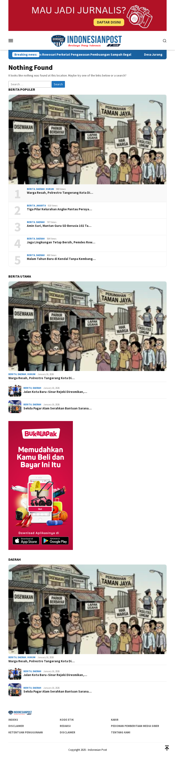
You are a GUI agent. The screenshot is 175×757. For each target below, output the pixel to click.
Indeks (13, 720)
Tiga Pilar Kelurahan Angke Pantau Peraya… (59, 209)
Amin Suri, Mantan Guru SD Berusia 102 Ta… (59, 226)
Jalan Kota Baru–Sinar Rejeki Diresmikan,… (55, 392)
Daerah (40, 189)
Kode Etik (67, 720)
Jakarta (41, 205)
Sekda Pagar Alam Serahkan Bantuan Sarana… (57, 408)
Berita (31, 189)
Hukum (50, 189)
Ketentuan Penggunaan (25, 732)
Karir (114, 720)
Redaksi (65, 726)
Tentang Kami (120, 732)
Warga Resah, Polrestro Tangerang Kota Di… (60, 193)
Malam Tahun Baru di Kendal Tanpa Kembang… (61, 259)
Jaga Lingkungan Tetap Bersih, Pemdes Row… (61, 242)
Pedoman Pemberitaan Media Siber (135, 726)
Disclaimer (16, 726)
